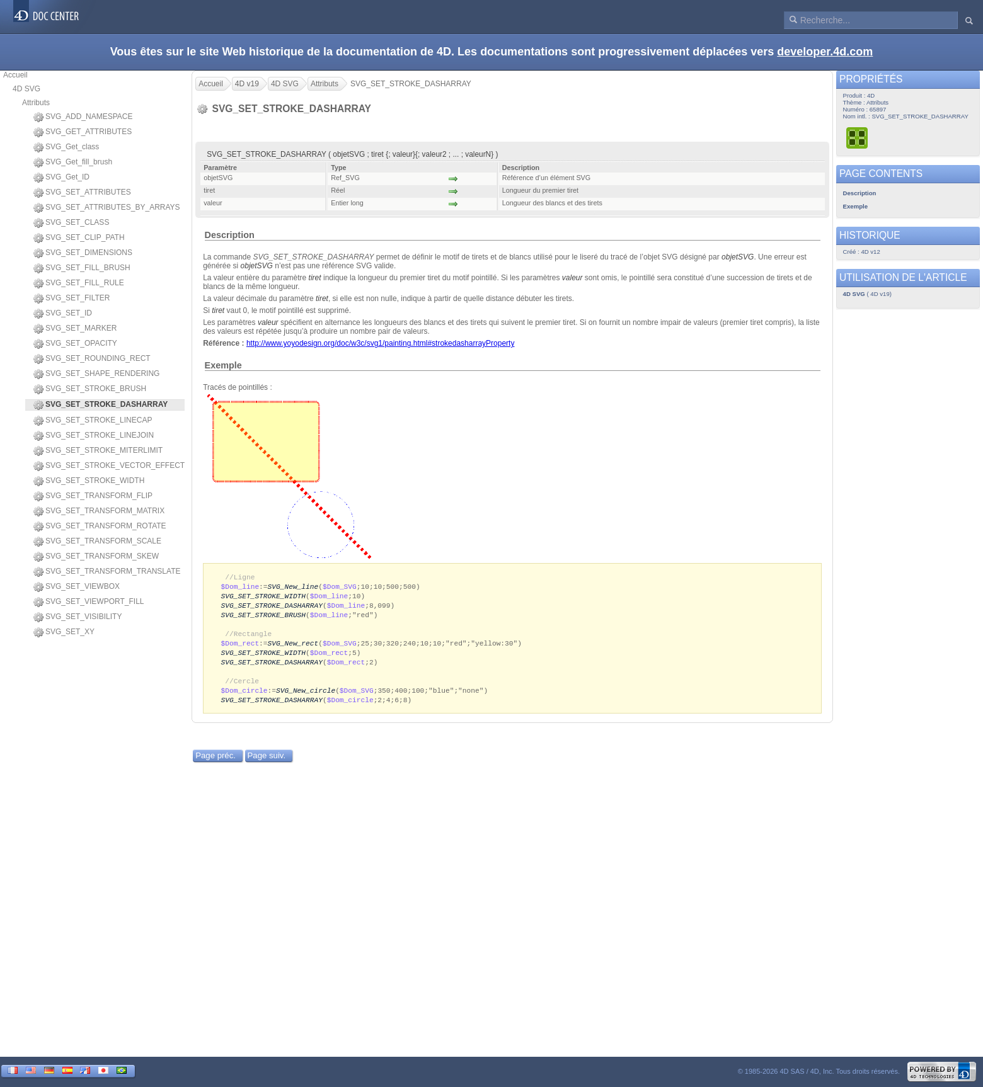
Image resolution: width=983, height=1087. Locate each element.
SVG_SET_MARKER (75, 329)
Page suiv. (267, 764)
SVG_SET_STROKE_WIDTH (88, 481)
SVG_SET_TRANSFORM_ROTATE (99, 526)
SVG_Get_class (66, 147)
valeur (572, 277)
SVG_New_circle (305, 698)
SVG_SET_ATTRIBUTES (82, 193)
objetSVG (737, 257)
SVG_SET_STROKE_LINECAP (92, 421)
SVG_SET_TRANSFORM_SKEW (96, 557)
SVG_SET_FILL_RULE (78, 283)
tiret (315, 277)
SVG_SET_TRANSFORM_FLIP (92, 496)
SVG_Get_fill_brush (72, 162)
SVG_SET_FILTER (71, 298)
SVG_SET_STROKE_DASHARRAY (272, 607)
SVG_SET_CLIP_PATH (79, 238)
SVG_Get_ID (61, 178)
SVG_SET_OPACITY (75, 344)
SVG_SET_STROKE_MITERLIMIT (98, 451)
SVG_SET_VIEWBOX (76, 587)
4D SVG (26, 88)
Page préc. (215, 764)
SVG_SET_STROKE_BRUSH (89, 389)
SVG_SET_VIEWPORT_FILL (88, 602)
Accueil (15, 75)
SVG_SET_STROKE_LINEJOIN (93, 436)
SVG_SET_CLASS (71, 223)
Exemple (223, 365)
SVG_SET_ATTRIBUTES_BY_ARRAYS (106, 208)
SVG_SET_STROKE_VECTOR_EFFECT (109, 466)
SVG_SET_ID (62, 314)
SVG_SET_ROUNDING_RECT (92, 359)
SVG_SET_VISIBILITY (77, 617)
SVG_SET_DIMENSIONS (82, 253)
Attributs (36, 102)
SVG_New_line (293, 587)
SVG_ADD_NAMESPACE (83, 117)
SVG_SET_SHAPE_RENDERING (96, 374)
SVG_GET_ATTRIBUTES (82, 132)
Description (230, 235)
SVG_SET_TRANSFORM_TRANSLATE (107, 572)
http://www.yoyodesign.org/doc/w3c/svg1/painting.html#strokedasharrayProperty (380, 343)
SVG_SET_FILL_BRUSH (81, 268)
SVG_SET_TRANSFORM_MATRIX (98, 511)
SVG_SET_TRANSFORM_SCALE (97, 542)
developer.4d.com (825, 51)
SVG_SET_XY (64, 632)
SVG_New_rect (293, 647)
